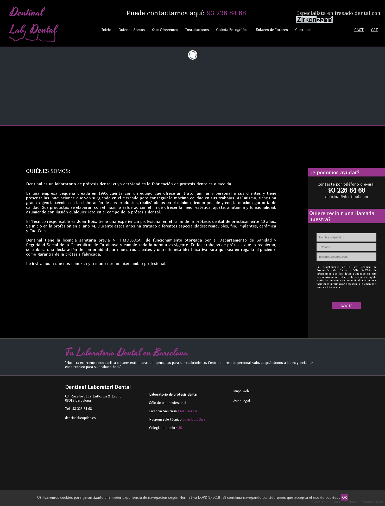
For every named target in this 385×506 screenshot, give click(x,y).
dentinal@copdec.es (80, 418)
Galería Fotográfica (232, 29)
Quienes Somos (131, 29)
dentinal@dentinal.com (346, 196)
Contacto (303, 29)
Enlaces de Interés (272, 29)
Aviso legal (241, 401)
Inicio (106, 29)
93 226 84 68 (226, 13)
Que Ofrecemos (165, 29)
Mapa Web (241, 391)
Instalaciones (197, 29)
